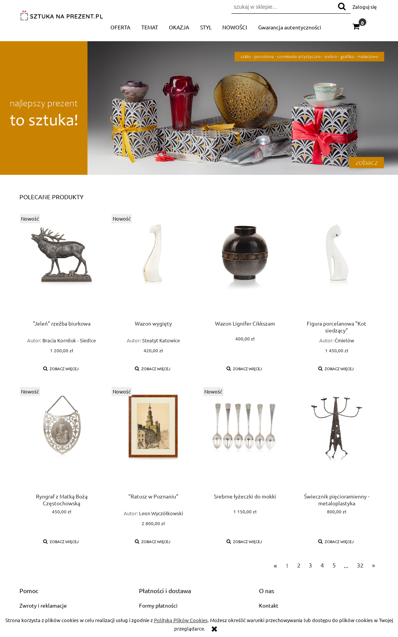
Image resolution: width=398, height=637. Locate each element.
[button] (61, 368)
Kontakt (268, 605)
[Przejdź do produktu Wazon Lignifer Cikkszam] (245, 266)
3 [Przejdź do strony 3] (310, 565)
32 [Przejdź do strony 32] (360, 565)
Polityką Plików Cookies (181, 620)
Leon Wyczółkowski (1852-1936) (161, 516)
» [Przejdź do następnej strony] (373, 565)
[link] (199, 107)
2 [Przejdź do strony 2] (299, 565)
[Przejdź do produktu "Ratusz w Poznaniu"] (153, 439)
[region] (199, 107)
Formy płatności (158, 605)
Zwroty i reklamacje (43, 605)
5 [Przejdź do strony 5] (334, 565)
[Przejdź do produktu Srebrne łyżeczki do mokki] (245, 439)
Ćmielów (344, 340)
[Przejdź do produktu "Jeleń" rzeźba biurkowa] (61, 266)
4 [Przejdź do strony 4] (322, 565)
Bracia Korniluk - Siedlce (69, 340)
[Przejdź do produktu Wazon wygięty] (153, 266)
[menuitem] (120, 27)
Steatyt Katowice (161, 340)
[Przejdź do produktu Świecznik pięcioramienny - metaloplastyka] (336, 439)
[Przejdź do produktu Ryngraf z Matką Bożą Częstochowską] (61, 439)
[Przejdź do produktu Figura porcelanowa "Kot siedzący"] (336, 266)
